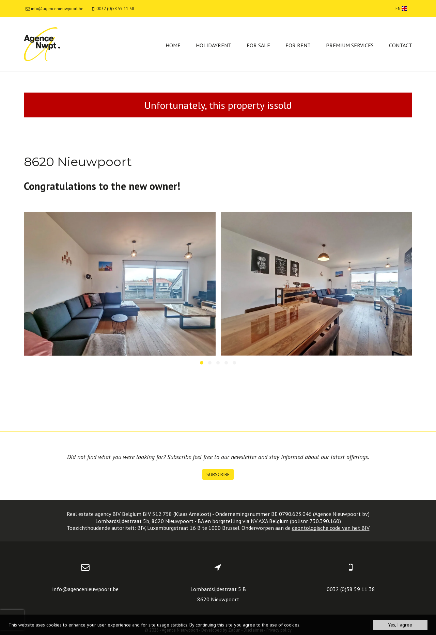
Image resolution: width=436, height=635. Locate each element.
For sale (258, 45)
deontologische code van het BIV (331, 527)
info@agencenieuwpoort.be (85, 589)
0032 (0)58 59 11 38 (351, 589)
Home (173, 45)
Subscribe (218, 474)
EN (401, 8)
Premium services (350, 45)
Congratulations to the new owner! (102, 186)
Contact (400, 45)
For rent (298, 45)
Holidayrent (213, 45)
